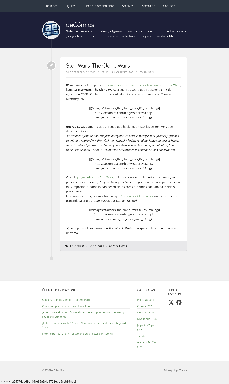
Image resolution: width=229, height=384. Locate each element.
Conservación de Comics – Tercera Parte (66, 299)
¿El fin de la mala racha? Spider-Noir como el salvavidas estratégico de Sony (84, 325)
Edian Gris (146, 72)
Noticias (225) (145, 312)
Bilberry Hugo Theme (175, 370)
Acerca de (148, 6)
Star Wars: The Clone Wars (98, 66)
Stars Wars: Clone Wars (137, 196)
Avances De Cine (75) (147, 344)
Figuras (71, 6)
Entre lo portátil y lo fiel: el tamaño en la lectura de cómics (77, 333)
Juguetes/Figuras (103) (147, 327)
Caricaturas (124, 72)
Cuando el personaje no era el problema (66, 306)
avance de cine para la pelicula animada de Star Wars (144, 85)
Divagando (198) (147, 319)
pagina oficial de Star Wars (95, 177)
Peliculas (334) (145, 299)
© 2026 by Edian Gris (53, 370)
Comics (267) (144, 306)
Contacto (169, 6)
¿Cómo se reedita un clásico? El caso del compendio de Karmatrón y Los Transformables (83, 314)
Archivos (128, 6)
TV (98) (141, 336)
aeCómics (80, 25)
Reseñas (52, 6)
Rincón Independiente (99, 6)
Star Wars (97, 246)
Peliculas (108, 72)
